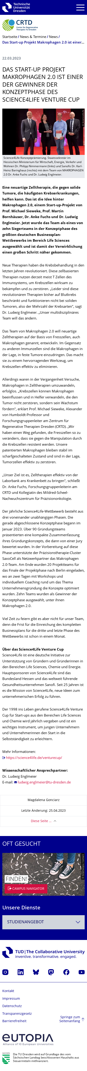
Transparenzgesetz (17, 1013)
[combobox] (43, 922)
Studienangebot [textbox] (25, 922)
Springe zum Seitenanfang (69, 1019)
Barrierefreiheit (14, 1021)
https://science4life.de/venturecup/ (34, 758)
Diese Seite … (41, 821)
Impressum (11, 998)
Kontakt (8, 991)
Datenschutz (12, 1006)
